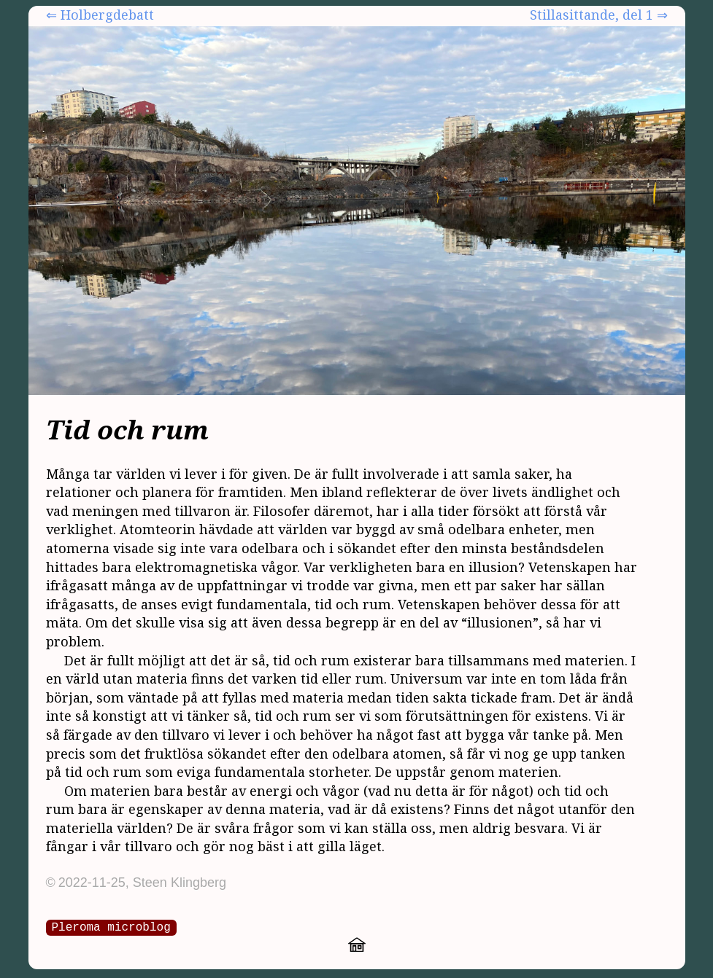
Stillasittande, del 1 (591, 14)
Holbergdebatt (107, 14)
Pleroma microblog (111, 926)
